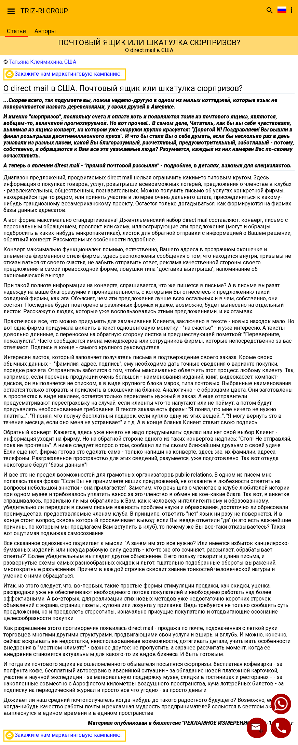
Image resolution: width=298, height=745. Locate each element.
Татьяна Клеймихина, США (42, 62)
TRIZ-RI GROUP (44, 11)
